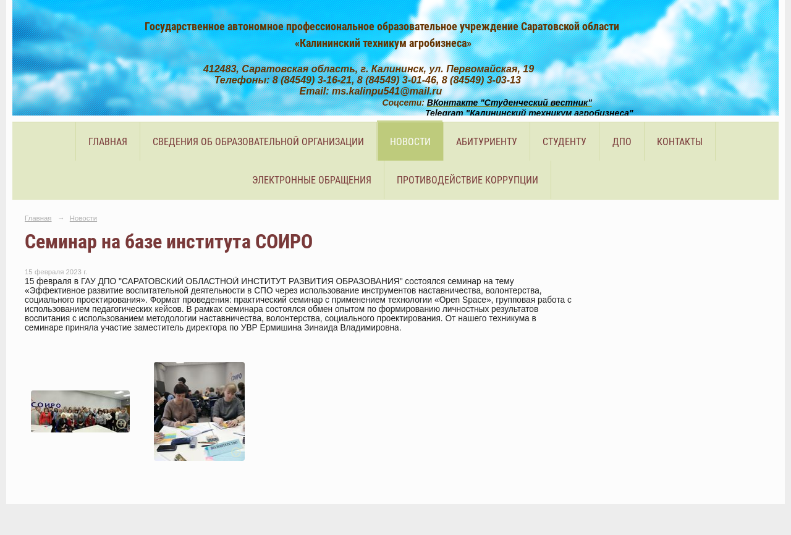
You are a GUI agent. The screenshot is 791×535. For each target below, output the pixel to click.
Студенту (564, 142)
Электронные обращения (311, 180)
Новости (410, 142)
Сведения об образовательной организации (258, 142)
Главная (107, 142)
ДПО (622, 142)
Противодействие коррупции (467, 180)
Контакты (680, 142)
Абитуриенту (486, 142)
